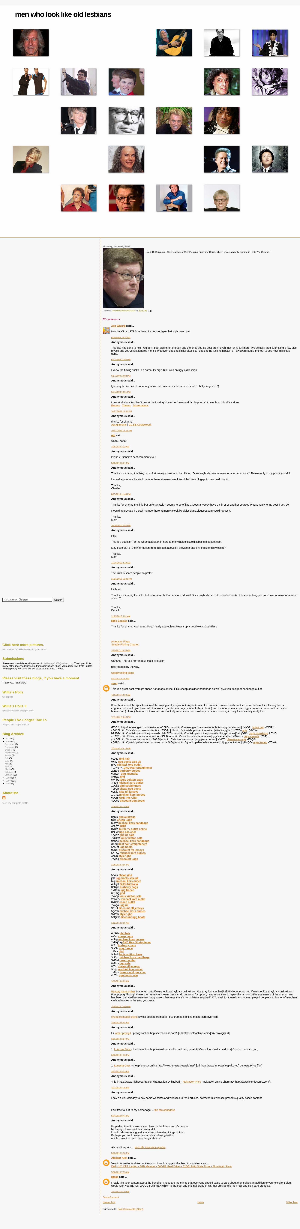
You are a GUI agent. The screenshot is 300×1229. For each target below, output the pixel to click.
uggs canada (251, 736)
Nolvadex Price (192, 1081)
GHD (123, 825)
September (10, 752)
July (7, 758)
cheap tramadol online (124, 1016)
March (8, 769)
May (7, 764)
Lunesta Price (122, 1049)
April (7, 766)
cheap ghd (125, 875)
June (7, 761)
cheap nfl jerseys (129, 966)
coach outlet (127, 902)
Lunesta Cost (122, 1065)
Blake (114, 1176)
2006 (8, 783)
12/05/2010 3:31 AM (120, 616)
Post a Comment (111, 1197)
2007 (8, 780)
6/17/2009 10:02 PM (120, 376)
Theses (126, 405)
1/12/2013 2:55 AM (120, 923)
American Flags (120, 641)
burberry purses (130, 770)
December (10, 744)
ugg (244, 730)
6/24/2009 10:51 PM (120, 392)
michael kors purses (132, 794)
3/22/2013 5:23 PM (120, 1071)
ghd (122, 776)
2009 (8, 741)
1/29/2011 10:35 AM (120, 650)
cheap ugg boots (130, 788)
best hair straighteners (132, 843)
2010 (8, 738)
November (10, 747)
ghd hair (124, 758)
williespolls (7, 696)
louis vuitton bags (131, 779)
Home (200, 1202)
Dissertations (140, 405)
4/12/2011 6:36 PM (120, 678)
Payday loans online (123, 991)
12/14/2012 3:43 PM (120, 717)
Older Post (292, 1202)
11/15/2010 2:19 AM (120, 563)
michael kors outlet (129, 764)
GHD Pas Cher (128, 797)
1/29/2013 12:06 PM (120, 1006)
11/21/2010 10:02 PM (121, 579)
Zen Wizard (118, 325)
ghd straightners (130, 785)
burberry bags (129, 887)
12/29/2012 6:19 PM (120, 748)
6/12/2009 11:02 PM (120, 359)
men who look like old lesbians (63, 14)
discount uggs (129, 858)
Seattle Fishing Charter (125, 644)
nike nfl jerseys (128, 791)
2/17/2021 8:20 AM (120, 1191)
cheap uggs (124, 819)
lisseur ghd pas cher (133, 972)
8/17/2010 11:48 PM (120, 494)
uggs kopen (260, 742)
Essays (115, 405)
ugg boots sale (128, 975)
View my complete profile (15, 803)
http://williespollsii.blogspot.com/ (18, 710)
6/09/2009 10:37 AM (120, 337)
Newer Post (109, 1202)
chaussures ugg (236, 739)
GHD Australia (129, 884)
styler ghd (124, 855)
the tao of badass (164, 1109)
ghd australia (127, 816)
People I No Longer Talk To (15, 724)
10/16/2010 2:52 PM (120, 525)
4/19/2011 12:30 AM (120, 695)
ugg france (127, 890)
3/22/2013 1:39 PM (120, 1055)
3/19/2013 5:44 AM (120, 1022)
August (8, 755)
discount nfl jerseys (131, 849)
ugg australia (129, 773)
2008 (8, 777)
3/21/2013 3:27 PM (120, 1039)
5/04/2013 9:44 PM (120, 1116)
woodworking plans (122, 672)
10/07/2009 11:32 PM (121, 430)
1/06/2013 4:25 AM (120, 806)
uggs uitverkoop (258, 733)
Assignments (119, 424)
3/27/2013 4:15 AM (120, 1088)
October (9, 750)
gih (113, 435)
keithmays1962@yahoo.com (58, 663)
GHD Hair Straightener (138, 767)
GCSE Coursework (140, 424)
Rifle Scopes (119, 620)
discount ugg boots (132, 800)
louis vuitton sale (131, 837)
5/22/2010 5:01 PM (120, 463)
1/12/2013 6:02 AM (120, 981)
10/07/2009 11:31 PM (121, 411)
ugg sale (125, 963)
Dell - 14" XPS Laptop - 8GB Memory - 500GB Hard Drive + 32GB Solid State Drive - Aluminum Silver (171, 1166)
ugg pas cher (127, 831)
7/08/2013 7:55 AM (120, 1172)
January (9, 775)
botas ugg (258, 727)
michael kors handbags (133, 822)
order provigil (123, 1033)
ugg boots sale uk (129, 761)
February (9, 772)
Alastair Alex (119, 1157)
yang (114, 683)
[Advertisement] (19, 622)
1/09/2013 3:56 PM (120, 865)
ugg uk (124, 905)
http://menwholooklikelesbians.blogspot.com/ (24, 649)
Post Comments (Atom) (130, 1209)
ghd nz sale (127, 834)
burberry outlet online (133, 828)
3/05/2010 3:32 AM (120, 447)
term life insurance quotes (150, 1147)
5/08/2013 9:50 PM (120, 1153)
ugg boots (126, 846)
